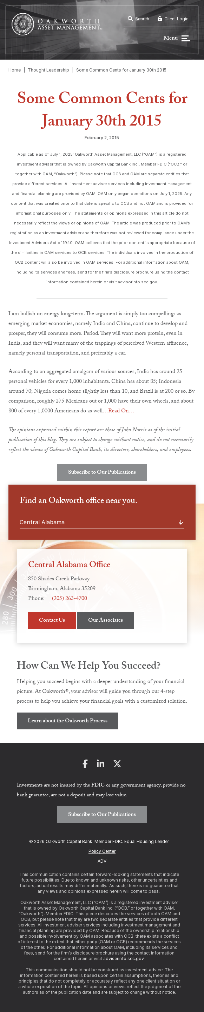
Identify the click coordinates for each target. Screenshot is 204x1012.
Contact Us (52, 621)
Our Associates (105, 621)
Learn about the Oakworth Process (67, 721)
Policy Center (102, 851)
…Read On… (118, 411)
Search (138, 18)
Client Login (173, 18)
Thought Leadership (48, 70)
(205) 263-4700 (69, 599)
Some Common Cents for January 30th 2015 (121, 70)
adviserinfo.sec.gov (123, 958)
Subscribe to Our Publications (102, 473)
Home (14, 70)
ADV (102, 861)
